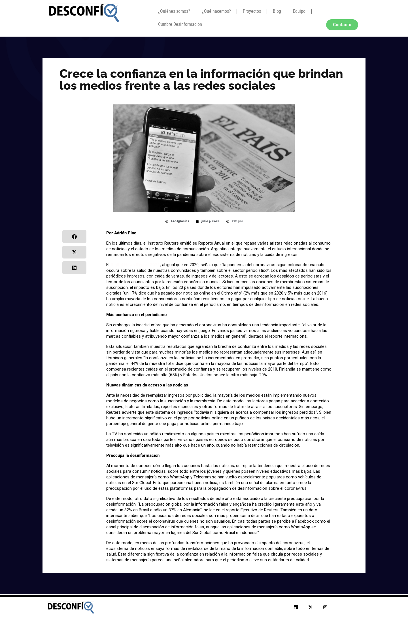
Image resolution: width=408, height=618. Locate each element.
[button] (74, 236)
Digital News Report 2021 (135, 264)
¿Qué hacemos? (216, 11)
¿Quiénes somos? (174, 11)
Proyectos (252, 11)
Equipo (299, 11)
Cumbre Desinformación (180, 24)
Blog (277, 11)
